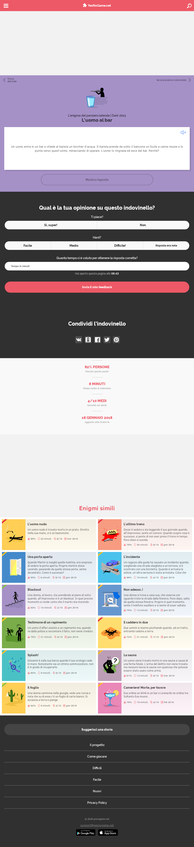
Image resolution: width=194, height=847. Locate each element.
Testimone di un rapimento (49, 632)
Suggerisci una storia (97, 729)
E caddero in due (145, 632)
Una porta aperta (49, 567)
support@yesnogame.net (97, 825)
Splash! (49, 665)
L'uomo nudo (49, 534)
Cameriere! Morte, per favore (145, 698)
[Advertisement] (97, 43)
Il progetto (97, 745)
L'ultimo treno (145, 534)
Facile (97, 779)
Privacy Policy (97, 802)
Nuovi (97, 791)
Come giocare (97, 756)
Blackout (49, 600)
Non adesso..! (145, 600)
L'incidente (145, 567)
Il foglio (49, 698)
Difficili (97, 768)
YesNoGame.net (99, 5)
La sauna (145, 665)
